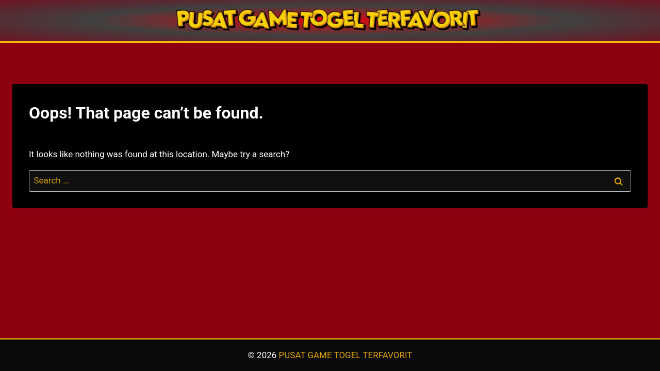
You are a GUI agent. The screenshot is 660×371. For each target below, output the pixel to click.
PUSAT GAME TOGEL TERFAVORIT (345, 355)
